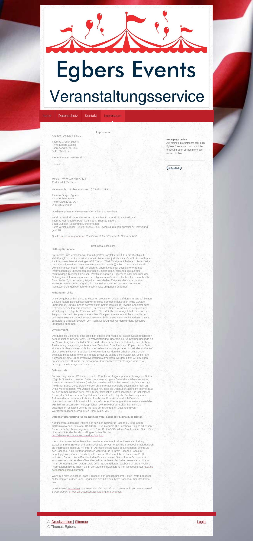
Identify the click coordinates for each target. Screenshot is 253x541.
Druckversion (60, 522)
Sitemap (81, 522)
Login (201, 522)
